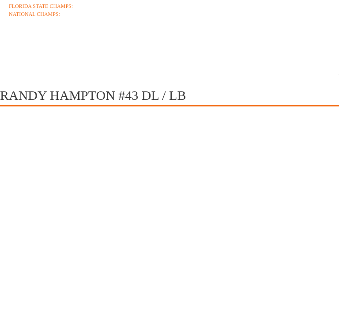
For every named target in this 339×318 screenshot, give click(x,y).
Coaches (71, 45)
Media (291, 45)
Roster (180, 45)
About (22, 45)
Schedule (127, 45)
